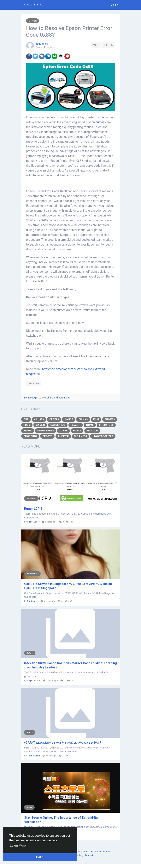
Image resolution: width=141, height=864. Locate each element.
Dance (68, 419)
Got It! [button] (40, 857)
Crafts (54, 419)
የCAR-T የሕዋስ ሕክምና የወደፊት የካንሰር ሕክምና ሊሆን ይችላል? (62, 742)
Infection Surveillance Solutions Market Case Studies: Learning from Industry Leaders (70, 665)
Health (75, 424)
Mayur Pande (34, 680)
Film (96, 419)
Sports (47, 436)
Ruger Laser (33, 522)
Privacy (95, 851)
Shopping (30, 436)
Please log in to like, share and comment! (47, 397)
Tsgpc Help (42, 43)
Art (26, 419)
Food (27, 424)
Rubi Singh (32, 601)
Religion (92, 430)
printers (101, 122)
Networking (45, 430)
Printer (33, 383)
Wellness (80, 436)
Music (28, 430)
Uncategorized (102, 436)
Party (77, 430)
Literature (106, 424)
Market (89, 855)
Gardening (57, 424)
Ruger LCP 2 (33, 508)
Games (40, 424)
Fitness (110, 419)
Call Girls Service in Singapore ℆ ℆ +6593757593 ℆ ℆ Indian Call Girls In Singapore (68, 586)
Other (32, 20)
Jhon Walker (33, 755)
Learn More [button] (18, 845)
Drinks (83, 419)
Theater (63, 436)
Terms (86, 851)
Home (89, 424)
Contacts (105, 851)
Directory (78, 855)
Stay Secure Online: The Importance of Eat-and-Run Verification (61, 820)
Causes (39, 419)
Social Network (33, 4)
